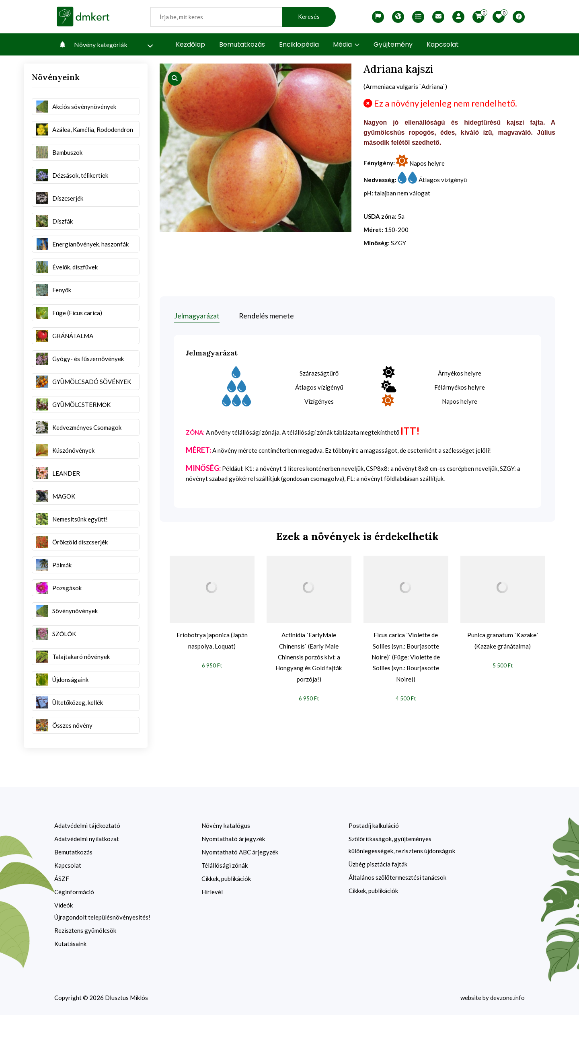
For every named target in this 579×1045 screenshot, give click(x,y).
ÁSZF (61, 908)
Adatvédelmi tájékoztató (87, 855)
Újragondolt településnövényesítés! (102, 947)
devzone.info (507, 1027)
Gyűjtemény (393, 44)
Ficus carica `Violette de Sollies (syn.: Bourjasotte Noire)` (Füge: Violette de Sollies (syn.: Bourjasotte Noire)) (405, 666)
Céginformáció (74, 921)
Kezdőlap (190, 44)
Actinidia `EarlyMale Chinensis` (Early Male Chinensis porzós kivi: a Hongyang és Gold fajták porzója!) (308, 660)
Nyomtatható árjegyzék (233, 868)
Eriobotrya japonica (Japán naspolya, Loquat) (212, 648)
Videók (63, 934)
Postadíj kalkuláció (374, 855)
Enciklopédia (299, 44)
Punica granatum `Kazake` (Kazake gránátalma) (502, 648)
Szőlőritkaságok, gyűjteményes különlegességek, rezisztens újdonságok (402, 874)
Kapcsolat (443, 44)
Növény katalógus (225, 855)
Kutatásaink (70, 973)
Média (346, 44)
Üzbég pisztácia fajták (378, 893)
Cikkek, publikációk (226, 908)
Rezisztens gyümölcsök (85, 960)
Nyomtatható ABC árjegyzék (239, 881)
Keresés (309, 16)
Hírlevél (212, 921)
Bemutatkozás (242, 44)
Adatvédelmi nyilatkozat (86, 868)
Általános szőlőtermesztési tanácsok (397, 907)
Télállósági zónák (224, 895)
